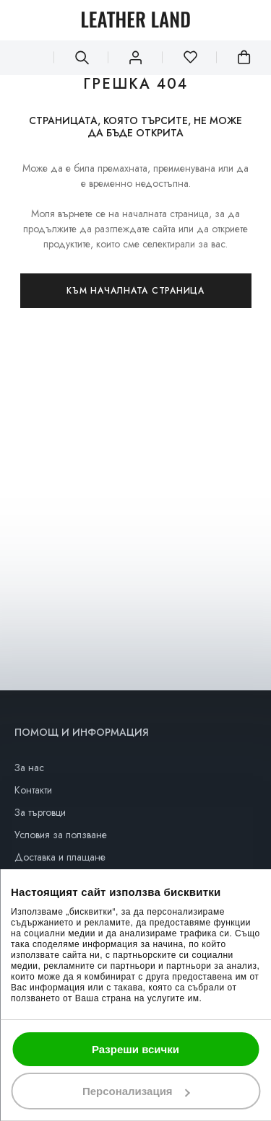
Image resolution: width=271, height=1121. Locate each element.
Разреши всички (135, 1049)
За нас (29, 767)
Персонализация (136, 1091)
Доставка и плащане (60, 857)
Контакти (33, 790)
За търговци (40, 812)
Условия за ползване (60, 834)
